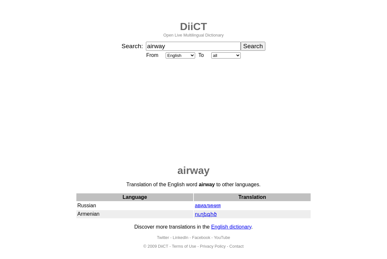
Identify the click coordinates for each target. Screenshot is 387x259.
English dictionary (231, 227)
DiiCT (193, 26)
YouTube (222, 237)
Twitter (163, 237)
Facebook (201, 237)
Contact (236, 246)
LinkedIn (180, 237)
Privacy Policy (213, 246)
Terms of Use (184, 246)
